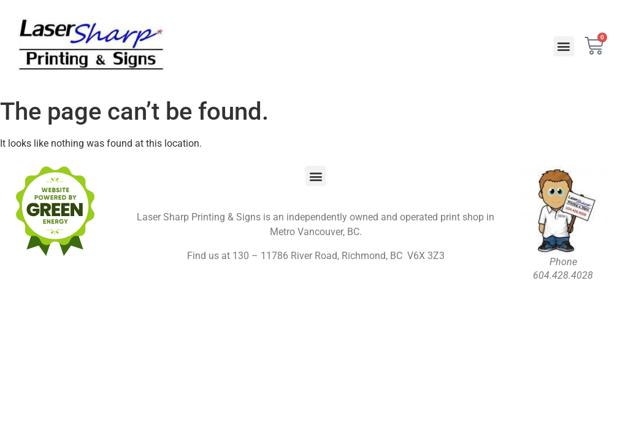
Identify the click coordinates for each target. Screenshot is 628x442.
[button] (564, 46)
